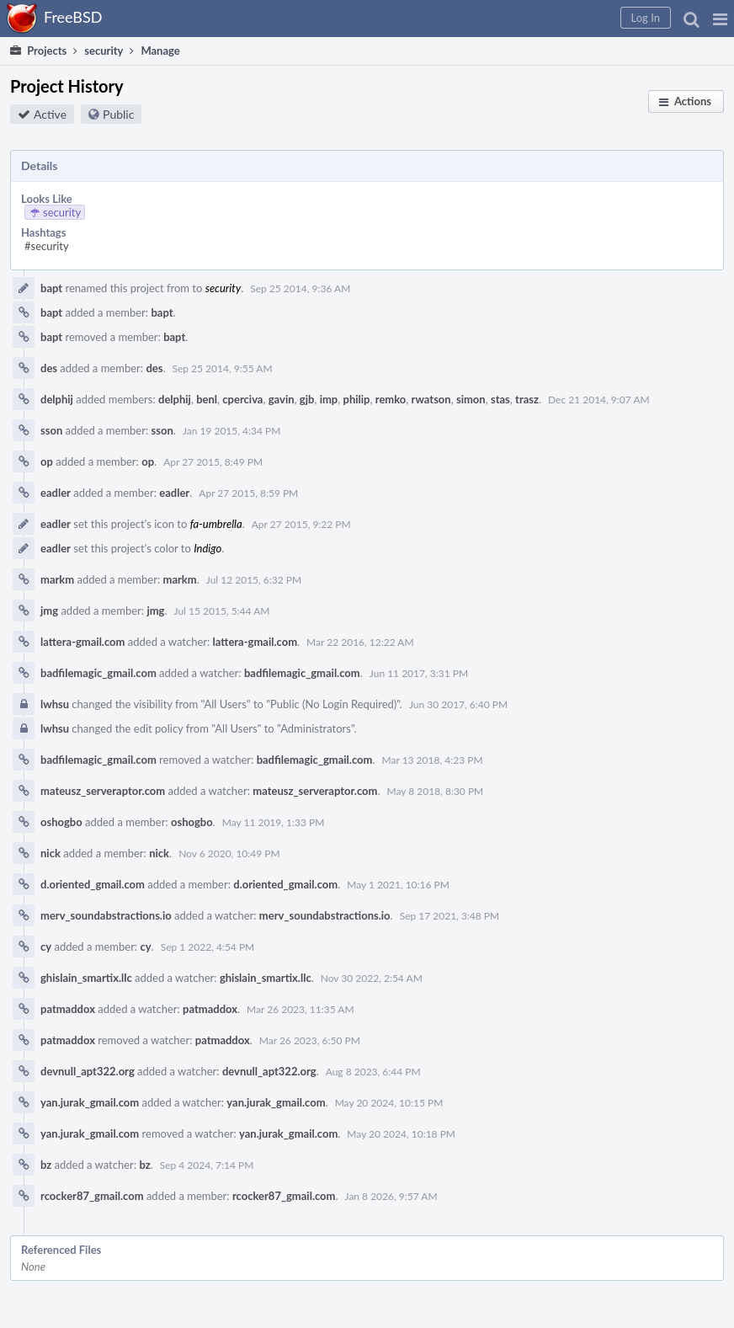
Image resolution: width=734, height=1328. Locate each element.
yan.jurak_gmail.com (89, 1102)
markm (57, 579)
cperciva (242, 399)
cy (45, 946)
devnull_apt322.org (87, 1071)
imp (329, 399)
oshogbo (61, 822)
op (46, 461)
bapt (51, 288)
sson (51, 430)
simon (471, 399)
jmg (49, 610)
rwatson (431, 399)
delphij (56, 399)
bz (45, 1164)
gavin (282, 399)
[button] (720, 18)
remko (391, 399)
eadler (55, 492)
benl (206, 399)
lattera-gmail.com (82, 641)
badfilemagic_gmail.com (98, 673)
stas (500, 399)
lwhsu (54, 704)
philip (356, 399)
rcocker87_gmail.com (92, 1196)
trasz (527, 399)
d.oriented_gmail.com (92, 884)
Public (118, 114)
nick (50, 853)
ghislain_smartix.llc (86, 977)
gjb (307, 399)
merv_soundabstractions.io (106, 915)
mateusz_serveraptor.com (102, 790)
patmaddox (67, 1009)
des (48, 368)
